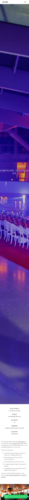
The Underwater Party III (13, 475)
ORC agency (21, 441)
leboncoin (16, 443)
